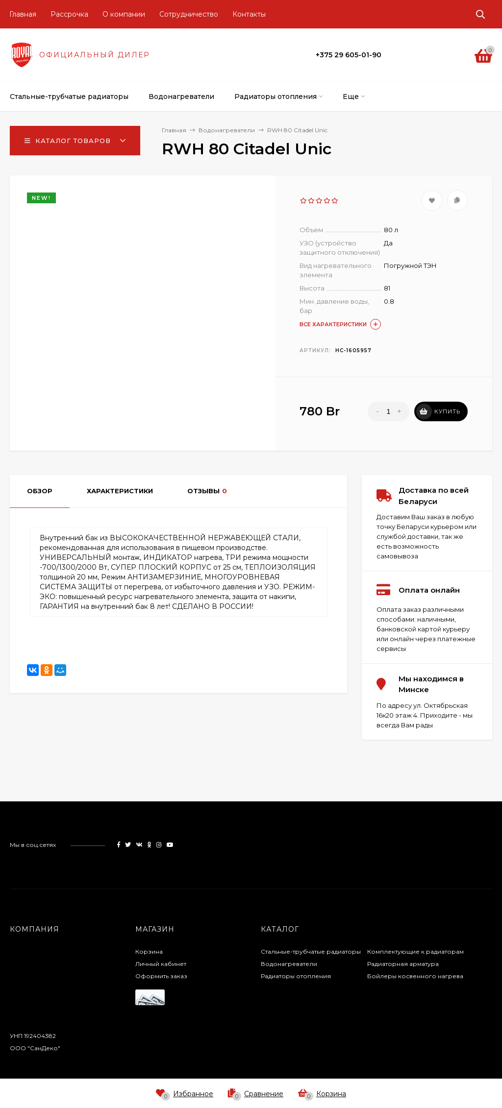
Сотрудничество (188, 14)
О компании (123, 14)
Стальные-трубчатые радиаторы (311, 951)
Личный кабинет (160, 963)
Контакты (249, 14)
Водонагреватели (289, 963)
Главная (22, 14)
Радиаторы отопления (296, 976)
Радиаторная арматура (403, 963)
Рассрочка (69, 14)
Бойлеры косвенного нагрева (415, 976)
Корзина (149, 951)
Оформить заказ (161, 976)
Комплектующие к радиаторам (415, 951)
